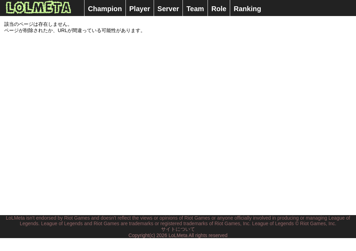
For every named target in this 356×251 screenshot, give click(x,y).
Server (168, 9)
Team (195, 9)
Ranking (247, 9)
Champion (105, 9)
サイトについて (178, 229)
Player (139, 9)
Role (218, 9)
